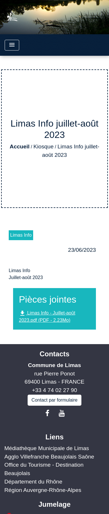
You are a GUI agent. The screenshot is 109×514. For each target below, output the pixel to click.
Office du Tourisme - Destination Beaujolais (43, 469)
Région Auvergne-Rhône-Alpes (42, 490)
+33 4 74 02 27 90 (54, 390)
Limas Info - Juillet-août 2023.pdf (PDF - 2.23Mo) (47, 316)
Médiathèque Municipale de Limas (46, 448)
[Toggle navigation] (12, 45)
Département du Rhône (33, 482)
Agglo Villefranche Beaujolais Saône (49, 457)
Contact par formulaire (54, 400)
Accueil (19, 146)
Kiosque (43, 146)
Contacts (54, 354)
